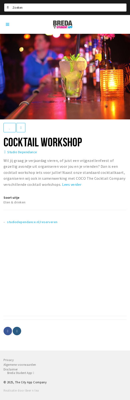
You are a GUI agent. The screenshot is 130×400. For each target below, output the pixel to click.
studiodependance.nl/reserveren (32, 222)
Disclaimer (11, 369)
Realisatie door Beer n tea (21, 390)
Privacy (9, 360)
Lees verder (71, 184)
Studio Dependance (22, 152)
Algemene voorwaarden (20, 365)
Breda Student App (20, 373)
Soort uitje (11, 197)
